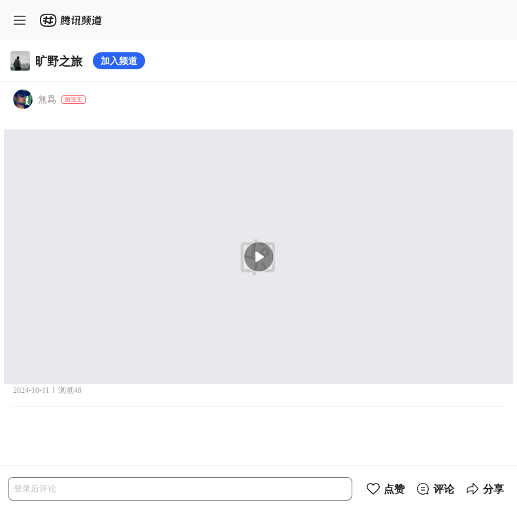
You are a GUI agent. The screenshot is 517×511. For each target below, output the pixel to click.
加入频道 (119, 60)
